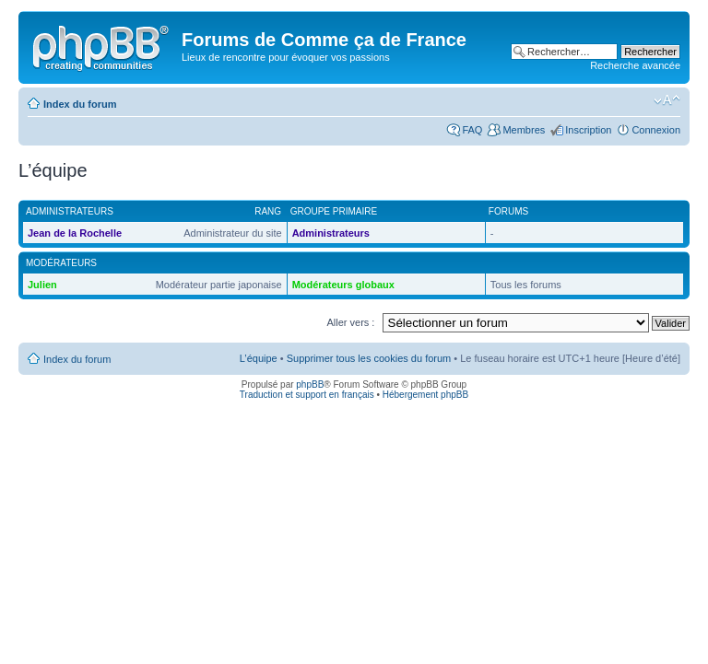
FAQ (472, 129)
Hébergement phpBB (425, 395)
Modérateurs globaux (343, 284)
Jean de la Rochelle (75, 233)
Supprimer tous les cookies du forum (369, 358)
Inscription (588, 129)
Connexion (655, 129)
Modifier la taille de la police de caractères (667, 100)
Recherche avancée (635, 65)
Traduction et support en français (307, 395)
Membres (523, 129)
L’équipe (258, 358)
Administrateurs (331, 233)
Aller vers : (350, 322)
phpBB (310, 384)
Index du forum (79, 104)
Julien (42, 284)
